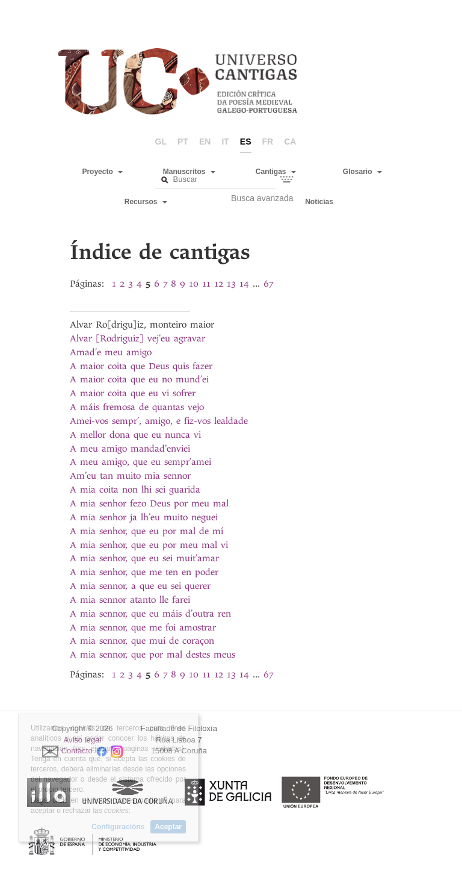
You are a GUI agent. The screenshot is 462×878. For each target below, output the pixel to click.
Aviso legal (83, 739)
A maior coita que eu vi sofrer (133, 393)
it (225, 141)
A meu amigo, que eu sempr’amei (140, 461)
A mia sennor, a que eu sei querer (140, 586)
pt (182, 141)
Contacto (77, 751)
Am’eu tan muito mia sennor (130, 475)
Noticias (319, 202)
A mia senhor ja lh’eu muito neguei (144, 517)
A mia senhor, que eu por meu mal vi (149, 545)
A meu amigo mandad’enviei (130, 448)
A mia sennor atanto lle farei (130, 599)
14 (244, 283)
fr (268, 141)
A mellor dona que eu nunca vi (135, 434)
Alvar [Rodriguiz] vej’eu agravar (137, 338)
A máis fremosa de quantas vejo (137, 407)
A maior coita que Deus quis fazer (141, 366)
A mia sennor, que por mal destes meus (152, 654)
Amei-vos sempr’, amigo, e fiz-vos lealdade (159, 421)
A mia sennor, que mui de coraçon (142, 640)
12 (218, 283)
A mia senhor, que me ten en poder (144, 572)
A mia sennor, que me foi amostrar (143, 627)
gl (161, 141)
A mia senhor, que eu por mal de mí (146, 531)
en (205, 141)
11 (206, 283)
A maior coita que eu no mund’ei (139, 379)
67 (268, 283)
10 (194, 283)
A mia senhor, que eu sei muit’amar (144, 558)
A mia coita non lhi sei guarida (135, 489)
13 (231, 283)
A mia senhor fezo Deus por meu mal (149, 503)
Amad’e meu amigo (111, 352)
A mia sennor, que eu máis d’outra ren (150, 613)
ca (290, 141)
